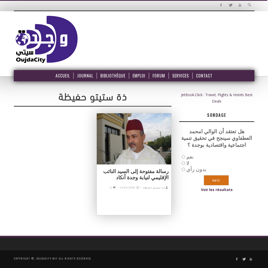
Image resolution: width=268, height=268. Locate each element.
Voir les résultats (217, 189)
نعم (190, 156)
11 (112, 187)
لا (187, 163)
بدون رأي (196, 169)
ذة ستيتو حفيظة (154, 187)
